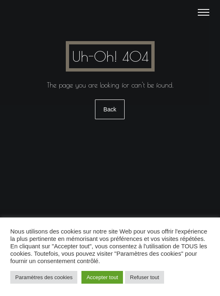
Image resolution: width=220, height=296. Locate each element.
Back (110, 109)
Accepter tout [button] (102, 277)
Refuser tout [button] (144, 277)
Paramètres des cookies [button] (43, 277)
